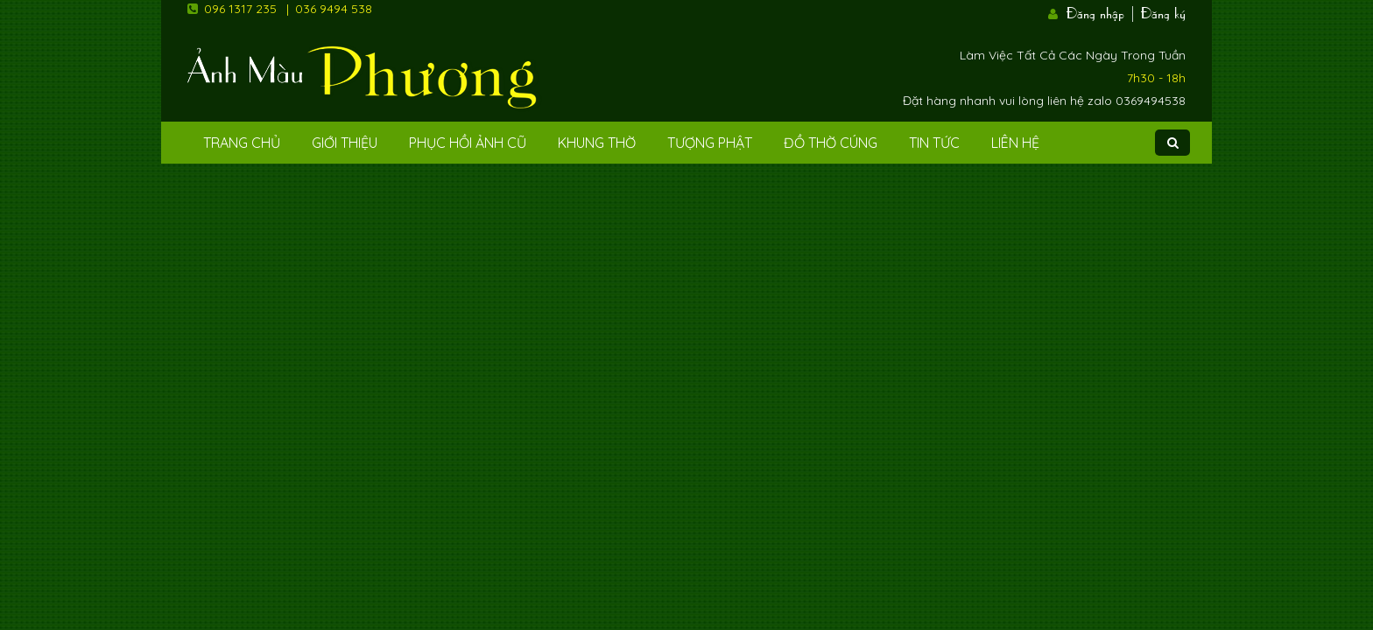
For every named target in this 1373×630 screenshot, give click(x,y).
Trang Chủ (241, 142)
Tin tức (934, 142)
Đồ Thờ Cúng (830, 142)
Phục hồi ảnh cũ (467, 142)
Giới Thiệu (344, 142)
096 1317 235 (240, 9)
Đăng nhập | (1102, 11)
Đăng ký (1163, 11)
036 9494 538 (333, 9)
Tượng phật (709, 142)
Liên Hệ (1015, 142)
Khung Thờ (597, 142)
